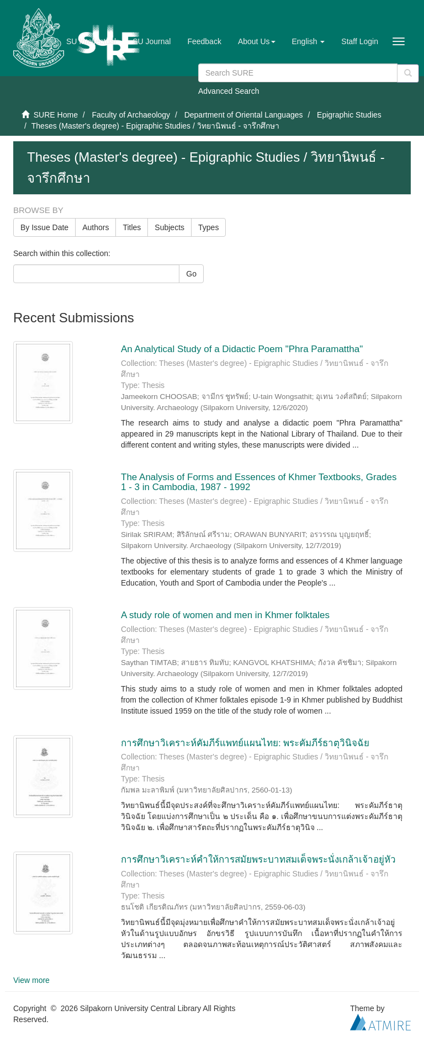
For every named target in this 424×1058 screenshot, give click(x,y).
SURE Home (56, 114)
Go (191, 273)
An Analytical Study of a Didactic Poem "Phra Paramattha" (243, 349)
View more (31, 980)
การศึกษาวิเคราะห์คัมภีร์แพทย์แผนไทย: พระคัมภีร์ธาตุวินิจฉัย (245, 743)
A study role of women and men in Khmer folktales (225, 615)
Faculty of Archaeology (131, 114)
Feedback (204, 41)
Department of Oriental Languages (243, 114)
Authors (95, 227)
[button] (257, 41)
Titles (132, 227)
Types (208, 227)
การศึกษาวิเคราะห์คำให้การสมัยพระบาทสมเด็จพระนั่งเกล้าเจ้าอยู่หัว (258, 859)
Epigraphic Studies (349, 114)
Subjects (169, 227)
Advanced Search (228, 91)
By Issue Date (44, 227)
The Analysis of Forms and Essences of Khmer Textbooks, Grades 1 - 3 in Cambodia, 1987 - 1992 (259, 482)
